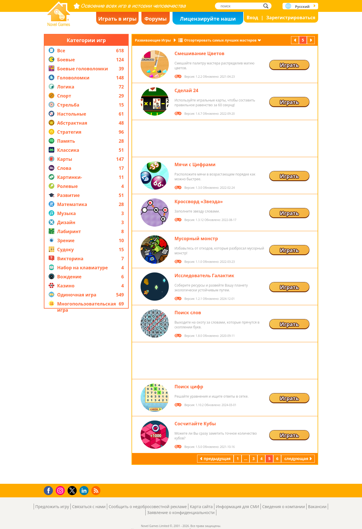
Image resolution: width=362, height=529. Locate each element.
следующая (311, 40)
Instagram (61, 490)
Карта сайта (201, 506)
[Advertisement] (86, 396)
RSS (97, 490)
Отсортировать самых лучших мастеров (220, 40)
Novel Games (59, 12)
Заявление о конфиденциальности (180, 512)
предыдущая (295, 40)
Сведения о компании (283, 506)
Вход (252, 17)
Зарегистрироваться (290, 17)
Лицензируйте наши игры (208, 20)
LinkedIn (85, 490)
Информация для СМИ (237, 506)
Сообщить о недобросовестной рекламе (148, 506)
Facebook (50, 489)
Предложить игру (52, 506)
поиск (267, 5)
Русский (302, 6)
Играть (289, 65)
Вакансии (317, 506)
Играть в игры (117, 18)
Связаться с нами (88, 506)
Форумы (156, 18)
